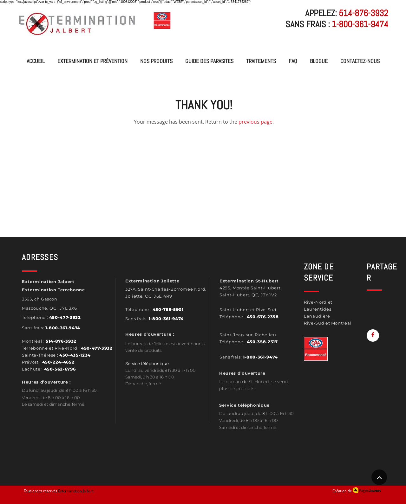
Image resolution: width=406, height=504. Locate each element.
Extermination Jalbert (76, 491)
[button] (156, 61)
